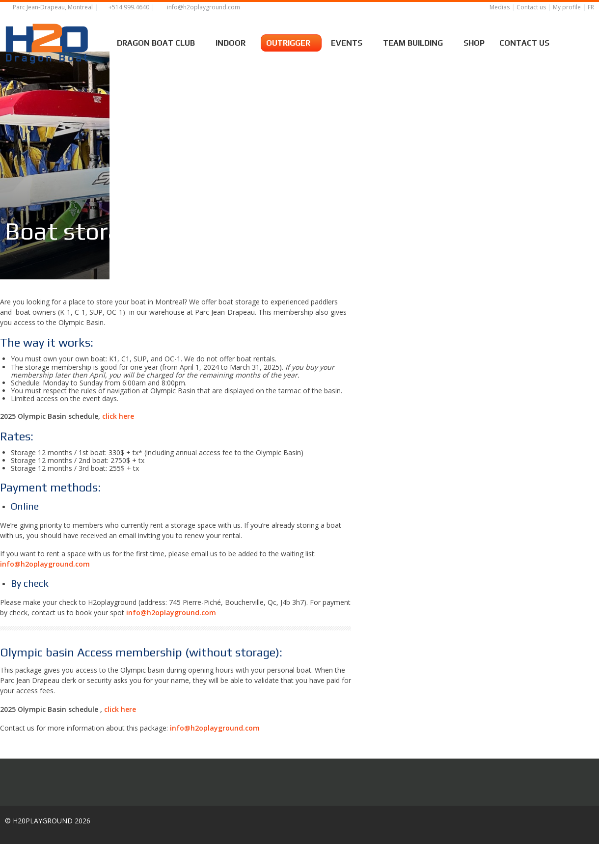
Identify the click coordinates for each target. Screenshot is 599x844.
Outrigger (291, 41)
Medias (500, 7)
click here (118, 431)
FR (591, 7)
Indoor (233, 41)
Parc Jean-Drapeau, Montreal (53, 7)
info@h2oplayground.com (203, 7)
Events (349, 41)
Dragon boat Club (159, 41)
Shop (474, 41)
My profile (567, 7)
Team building (416, 41)
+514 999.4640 (129, 7)
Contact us (531, 7)
